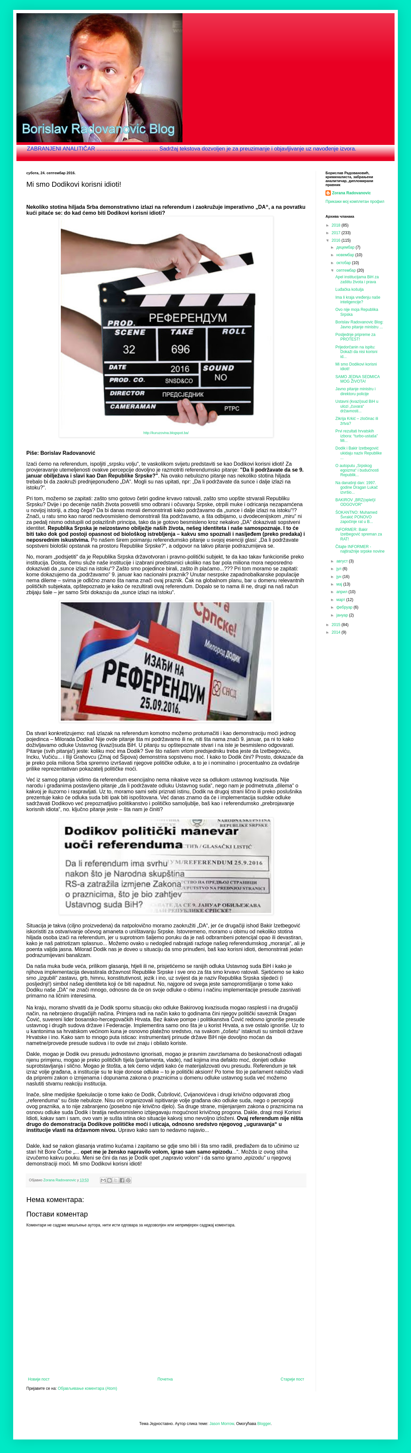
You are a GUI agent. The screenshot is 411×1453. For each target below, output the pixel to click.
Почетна (165, 1379)
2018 (337, 225)
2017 (337, 233)
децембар (345, 247)
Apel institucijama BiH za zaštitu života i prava (357, 279)
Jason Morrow (221, 1423)
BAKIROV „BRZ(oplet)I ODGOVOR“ (355, 502)
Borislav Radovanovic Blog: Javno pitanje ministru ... (359, 324)
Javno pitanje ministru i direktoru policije (355, 391)
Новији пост (39, 1379)
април (342, 591)
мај (339, 584)
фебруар (344, 607)
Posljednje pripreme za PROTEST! (355, 337)
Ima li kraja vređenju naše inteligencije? (357, 299)
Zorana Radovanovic (351, 193)
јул (339, 568)
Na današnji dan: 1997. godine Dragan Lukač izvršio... (356, 487)
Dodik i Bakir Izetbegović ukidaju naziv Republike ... (358, 453)
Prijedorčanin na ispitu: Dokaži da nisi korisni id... (356, 352)
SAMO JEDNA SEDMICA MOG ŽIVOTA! (357, 379)
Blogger (264, 1423)
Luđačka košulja (349, 289)
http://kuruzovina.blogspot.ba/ (166, 433)
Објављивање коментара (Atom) (87, 1388)
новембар (345, 255)
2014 (337, 632)
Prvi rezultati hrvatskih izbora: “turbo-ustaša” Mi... (356, 436)
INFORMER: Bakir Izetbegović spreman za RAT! (358, 534)
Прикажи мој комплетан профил (355, 201)
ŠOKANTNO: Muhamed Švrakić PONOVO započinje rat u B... (356, 517)
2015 (337, 624)
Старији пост (292, 1379)
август (342, 561)
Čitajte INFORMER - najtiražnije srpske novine (360, 549)
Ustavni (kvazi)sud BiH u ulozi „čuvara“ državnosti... (356, 406)
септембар (346, 270)
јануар (342, 615)
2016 (337, 240)
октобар (344, 262)
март (341, 599)
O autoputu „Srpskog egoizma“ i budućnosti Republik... (357, 470)
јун (339, 576)
